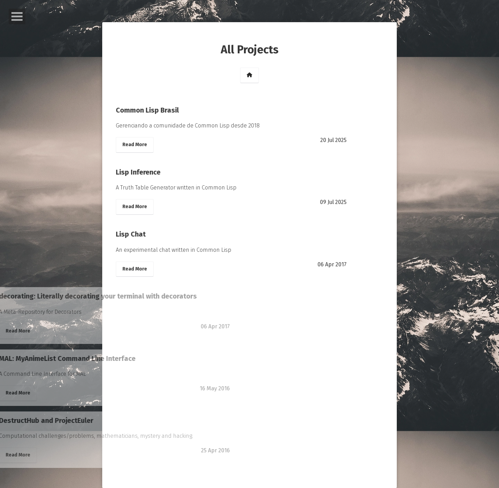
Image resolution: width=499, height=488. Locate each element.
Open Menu (17, 16)
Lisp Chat (115, 234)
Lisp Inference (122, 172)
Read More (119, 145)
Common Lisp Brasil (131, 110)
